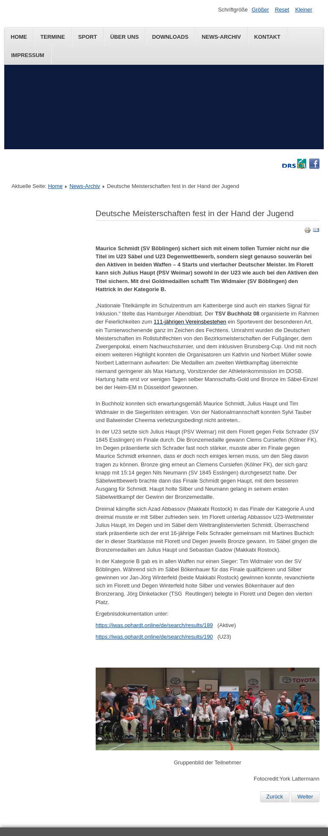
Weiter (305, 796)
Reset (282, 9)
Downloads (170, 37)
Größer (260, 9)
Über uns (124, 37)
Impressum (27, 55)
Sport (87, 37)
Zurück (274, 796)
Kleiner (303, 9)
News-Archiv (221, 37)
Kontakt (267, 37)
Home (19, 37)
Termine (52, 37)
